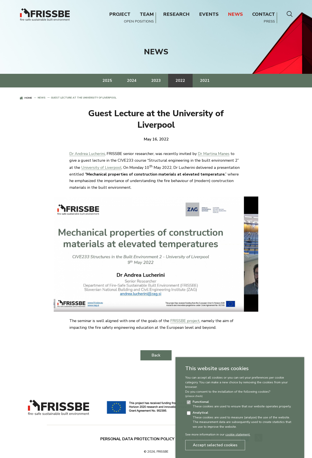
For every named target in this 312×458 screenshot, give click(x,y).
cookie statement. (237, 434)
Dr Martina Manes (213, 153)
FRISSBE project (185, 320)
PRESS (269, 21)
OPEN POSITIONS (139, 21)
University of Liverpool (101, 167)
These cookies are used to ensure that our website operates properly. (242, 404)
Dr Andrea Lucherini (87, 153)
